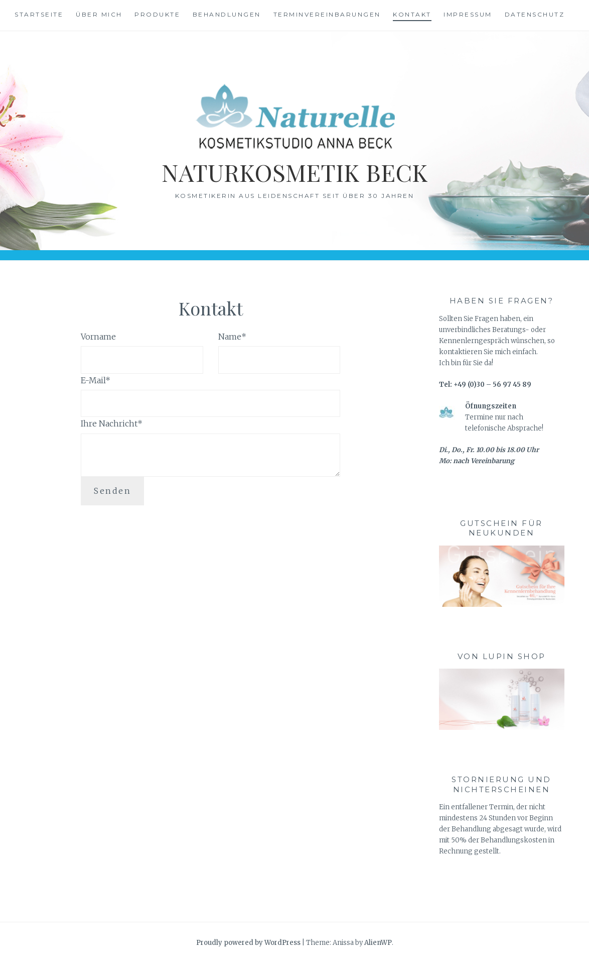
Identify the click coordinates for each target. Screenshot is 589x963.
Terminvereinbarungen (327, 14)
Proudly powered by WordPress (248, 942)
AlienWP (378, 942)
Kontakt (412, 14)
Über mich (99, 14)
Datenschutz (535, 14)
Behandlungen (227, 14)
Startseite (39, 14)
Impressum (468, 14)
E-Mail (95, 380)
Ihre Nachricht (111, 423)
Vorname (98, 337)
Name (232, 337)
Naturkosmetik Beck (295, 171)
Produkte (157, 14)
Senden (112, 491)
